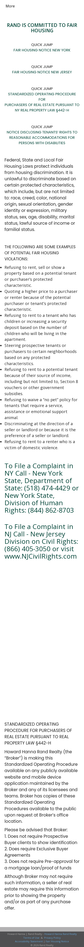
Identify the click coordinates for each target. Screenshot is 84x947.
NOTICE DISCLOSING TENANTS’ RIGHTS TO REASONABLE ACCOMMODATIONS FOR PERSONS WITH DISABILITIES (42, 138)
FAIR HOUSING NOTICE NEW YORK (41, 50)
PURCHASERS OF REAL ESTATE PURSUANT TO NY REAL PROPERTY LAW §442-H (41, 107)
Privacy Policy (52, 937)
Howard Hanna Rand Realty (60, 934)
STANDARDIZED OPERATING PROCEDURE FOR (42, 96)
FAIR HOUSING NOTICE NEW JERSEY (42, 72)
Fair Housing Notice (57, 941)
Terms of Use (31, 937)
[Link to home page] (24, 6)
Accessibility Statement (29, 941)
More (10, 6)
